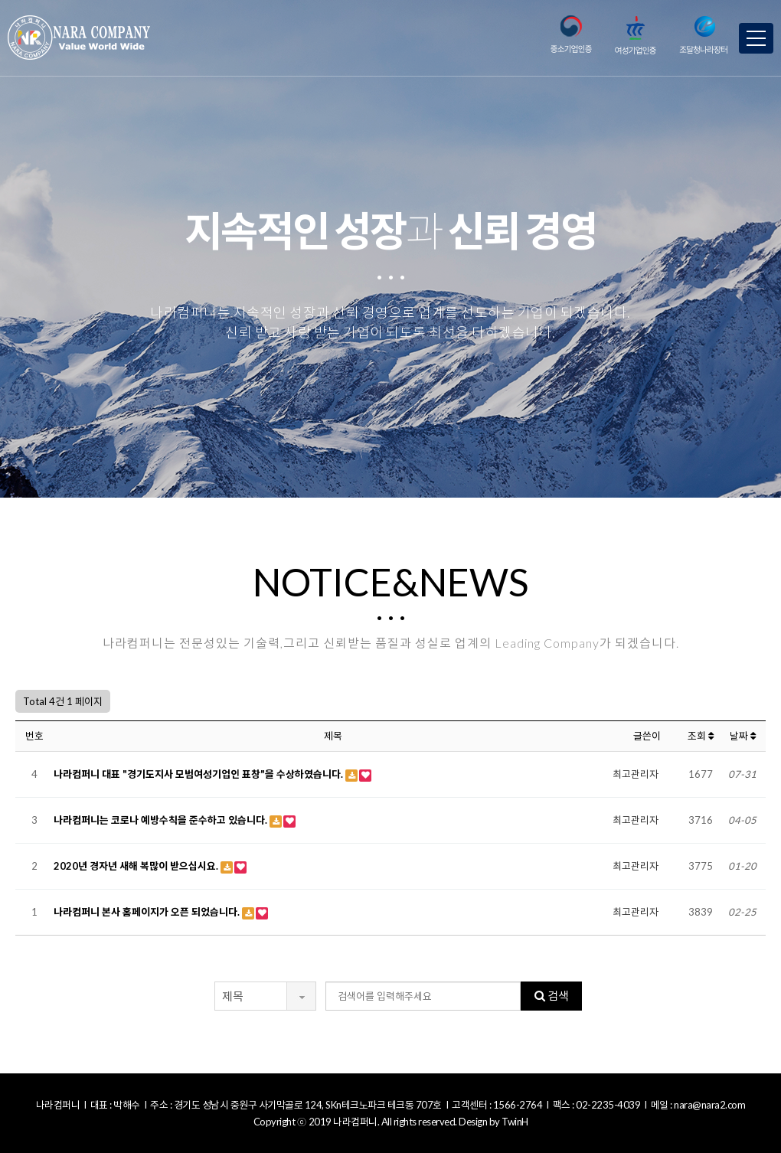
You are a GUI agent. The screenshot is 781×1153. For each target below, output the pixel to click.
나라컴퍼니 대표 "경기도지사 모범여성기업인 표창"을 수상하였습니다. (199, 774)
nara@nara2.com (709, 1105)
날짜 (743, 736)
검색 (551, 995)
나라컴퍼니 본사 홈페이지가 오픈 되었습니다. (148, 912)
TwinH (515, 1121)
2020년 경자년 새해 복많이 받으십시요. (137, 866)
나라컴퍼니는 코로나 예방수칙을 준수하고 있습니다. (162, 820)
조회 (701, 736)
